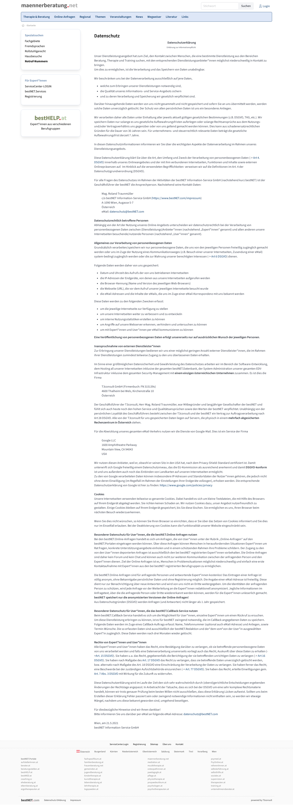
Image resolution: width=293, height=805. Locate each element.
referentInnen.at (219, 765)
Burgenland (100, 751)
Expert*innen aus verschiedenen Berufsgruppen (50, 124)
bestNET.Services (35, 91)
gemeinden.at (91, 769)
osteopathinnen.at (157, 769)
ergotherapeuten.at (30, 789)
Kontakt (179, 744)
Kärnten (114, 751)
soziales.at (216, 775)
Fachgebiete (32, 41)
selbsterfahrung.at (220, 769)
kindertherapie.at (92, 775)
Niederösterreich (130, 751)
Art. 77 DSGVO (194, 669)
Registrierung (33, 96)
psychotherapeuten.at (158, 789)
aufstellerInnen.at (29, 762)
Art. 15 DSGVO (104, 656)
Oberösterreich (150, 751)
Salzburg (165, 751)
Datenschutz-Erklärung (55, 800)
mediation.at (154, 762)
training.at (216, 785)
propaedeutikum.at (157, 782)
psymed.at (216, 759)
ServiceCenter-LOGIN (38, 86)
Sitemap (154, 744)
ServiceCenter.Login (119, 744)
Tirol (191, 751)
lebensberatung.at (93, 782)
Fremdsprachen (35, 46)
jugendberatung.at (93, 772)
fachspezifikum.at (92, 759)
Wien (214, 751)
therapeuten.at (218, 782)
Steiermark (179, 751)
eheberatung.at (28, 782)
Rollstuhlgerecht (35, 51)
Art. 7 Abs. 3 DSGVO (106, 674)
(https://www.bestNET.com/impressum (176, 198)
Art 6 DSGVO (219, 256)
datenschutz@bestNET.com (127, 212)
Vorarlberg (202, 751)
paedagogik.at (154, 772)
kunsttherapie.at (92, 779)
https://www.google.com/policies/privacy (186, 485)
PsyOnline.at (217, 762)
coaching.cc (26, 779)
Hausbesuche (33, 56)
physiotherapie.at (156, 779)
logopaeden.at (91, 789)
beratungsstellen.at (30, 769)
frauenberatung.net (93, 765)
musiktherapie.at (156, 765)
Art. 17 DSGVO (151, 660)
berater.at (25, 765)
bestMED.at (26, 775)
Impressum (75, 800)
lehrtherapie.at (91, 785)
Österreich (83, 751)
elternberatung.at (29, 785)
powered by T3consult (261, 800)
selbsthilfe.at (217, 772)
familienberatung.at (93, 762)
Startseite (31, 25)
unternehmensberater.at (222, 789)
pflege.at (152, 775)
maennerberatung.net (158, 759)
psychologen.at (155, 785)
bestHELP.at (26, 772)
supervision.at (218, 779)
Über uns (167, 744)
